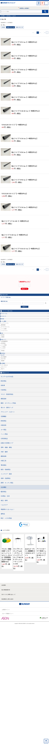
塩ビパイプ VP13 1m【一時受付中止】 (24, 42)
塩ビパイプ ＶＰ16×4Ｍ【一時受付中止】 (16, 221)
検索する (25, 306)
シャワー (3, 348)
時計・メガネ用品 (6, 518)
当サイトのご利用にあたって (8, 594)
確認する (24, 289)
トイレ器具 (3, 328)
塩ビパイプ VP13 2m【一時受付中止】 (24, 83)
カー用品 (3, 429)
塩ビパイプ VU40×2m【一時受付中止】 (15, 235)
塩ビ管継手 (3, 357)
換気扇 (2, 318)
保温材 (2, 360)
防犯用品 (3, 421)
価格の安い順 (10, 27)
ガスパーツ (3, 367)
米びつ (2, 368)
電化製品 (3, 465)
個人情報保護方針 (6, 589)
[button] (24, 524)
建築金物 (3, 456)
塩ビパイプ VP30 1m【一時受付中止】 (24, 180)
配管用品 (9, 15)
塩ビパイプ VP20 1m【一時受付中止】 (24, 70)
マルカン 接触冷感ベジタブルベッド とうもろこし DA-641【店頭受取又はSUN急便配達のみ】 (7, 555)
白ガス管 (3, 358)
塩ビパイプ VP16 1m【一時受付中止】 (24, 56)
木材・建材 (4, 452)
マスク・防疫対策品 (7, 394)
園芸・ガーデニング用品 (8, 403)
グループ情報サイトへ (7, 613)
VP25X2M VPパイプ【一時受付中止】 (15, 193)
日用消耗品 (4, 438)
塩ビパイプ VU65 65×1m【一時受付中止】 (25, 249)
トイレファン (4, 330)
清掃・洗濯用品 (5, 478)
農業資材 (3, 398)
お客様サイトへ (6, 609)
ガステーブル (4, 313)
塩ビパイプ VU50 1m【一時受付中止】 (24, 138)
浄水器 (2, 350)
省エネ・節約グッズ (7, 407)
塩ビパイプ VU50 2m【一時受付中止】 (24, 207)
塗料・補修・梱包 (6, 447)
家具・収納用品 (5, 469)
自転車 (3, 385)
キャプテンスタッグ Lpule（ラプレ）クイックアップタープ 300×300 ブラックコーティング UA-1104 (18, 556)
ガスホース (3, 316)
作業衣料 (3, 425)
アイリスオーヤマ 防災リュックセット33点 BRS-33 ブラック (41, 553)
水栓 (2, 333)
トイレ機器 (3, 321)
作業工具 (3, 460)
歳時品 (3, 514)
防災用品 (3, 381)
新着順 (3, 27)
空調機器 (3, 416)
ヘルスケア (4, 505)
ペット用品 (4, 434)
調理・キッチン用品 (7, 483)
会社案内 (4, 585)
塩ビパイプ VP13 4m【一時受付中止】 (24, 166)
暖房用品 (3, 491)
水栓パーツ (3, 339)
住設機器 (3, 15)
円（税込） (17, 45)
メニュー (46, 4)
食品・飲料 (4, 500)
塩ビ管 (14, 15)
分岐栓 (2, 336)
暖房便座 (3, 325)
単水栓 (2, 335)
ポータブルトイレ (5, 326)
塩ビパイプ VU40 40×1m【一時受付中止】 (25, 111)
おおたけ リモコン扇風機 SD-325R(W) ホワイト (30, 552)
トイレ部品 (3, 345)
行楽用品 (3, 390)
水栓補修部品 (4, 341)
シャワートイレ (5, 323)
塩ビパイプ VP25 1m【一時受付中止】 (24, 97)
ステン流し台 (4, 365)
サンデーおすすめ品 (7, 376)
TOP (46, 742)
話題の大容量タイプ (7, 443)
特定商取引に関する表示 (7, 599)
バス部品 (3, 347)
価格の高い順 (19, 27)
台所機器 (3, 363)
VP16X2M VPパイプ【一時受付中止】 (15, 125)
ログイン (38, 4)
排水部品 (3, 343)
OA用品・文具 (5, 496)
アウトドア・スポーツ (8, 412)
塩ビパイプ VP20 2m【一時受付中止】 (24, 152)
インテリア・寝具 (6, 474)
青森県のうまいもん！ (8, 509)
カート (42, 4)
